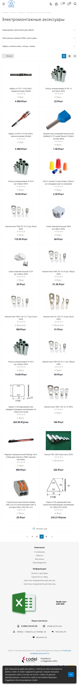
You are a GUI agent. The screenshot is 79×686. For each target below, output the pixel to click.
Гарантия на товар (39, 577)
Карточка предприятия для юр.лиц (39, 580)
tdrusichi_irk (61, 631)
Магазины (39, 559)
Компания (39, 547)
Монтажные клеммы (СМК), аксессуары (20, 38)
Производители (39, 562)
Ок (71, 674)
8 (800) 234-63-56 (29, 626)
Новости (39, 555)
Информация (39, 568)
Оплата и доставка (39, 573)
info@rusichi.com (54, 626)
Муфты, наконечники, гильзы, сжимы (19, 46)
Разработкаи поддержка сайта (39, 664)
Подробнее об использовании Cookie (21, 680)
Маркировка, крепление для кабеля (18, 30)
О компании (39, 552)
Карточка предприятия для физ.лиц (39, 584)
